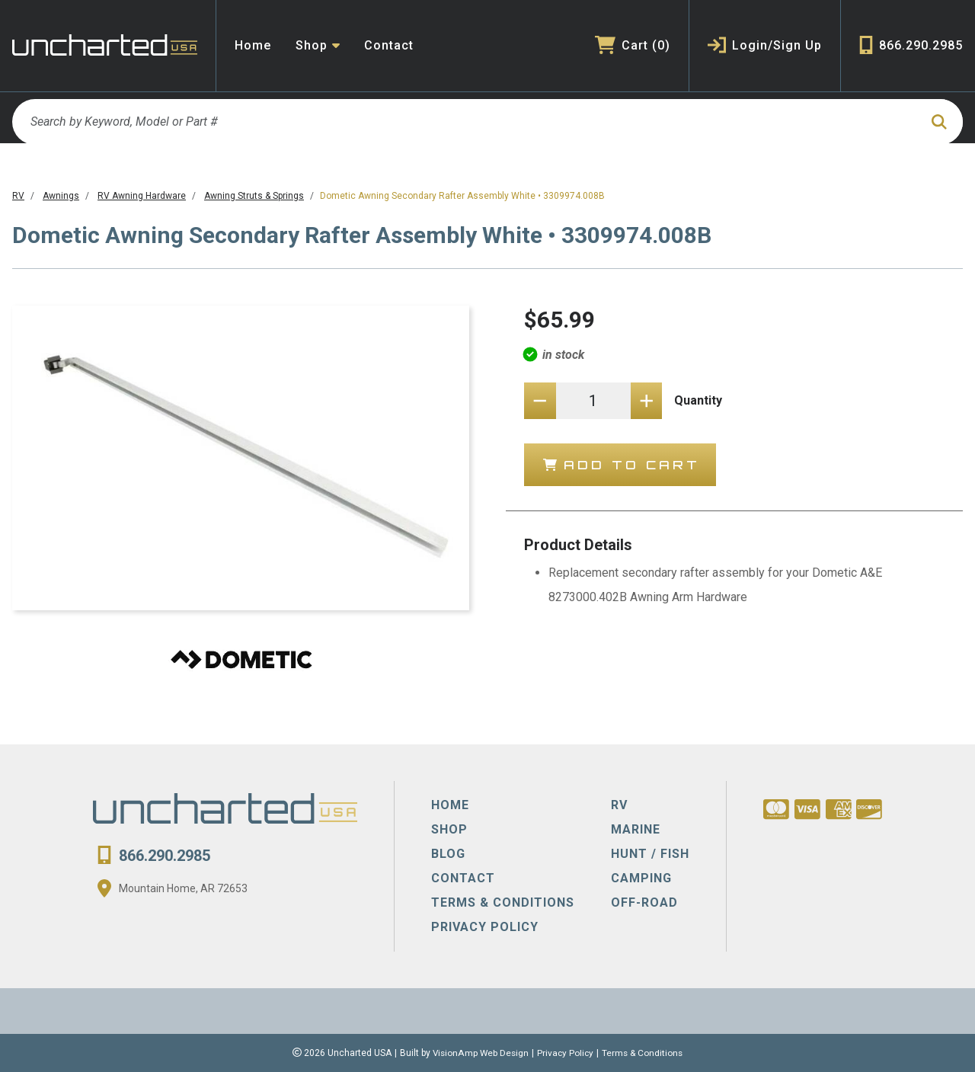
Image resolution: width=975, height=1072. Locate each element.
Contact (389, 45)
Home (253, 45)
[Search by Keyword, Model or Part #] (465, 122)
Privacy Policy (566, 1053)
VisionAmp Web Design (479, 1053)
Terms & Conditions (644, 1053)
